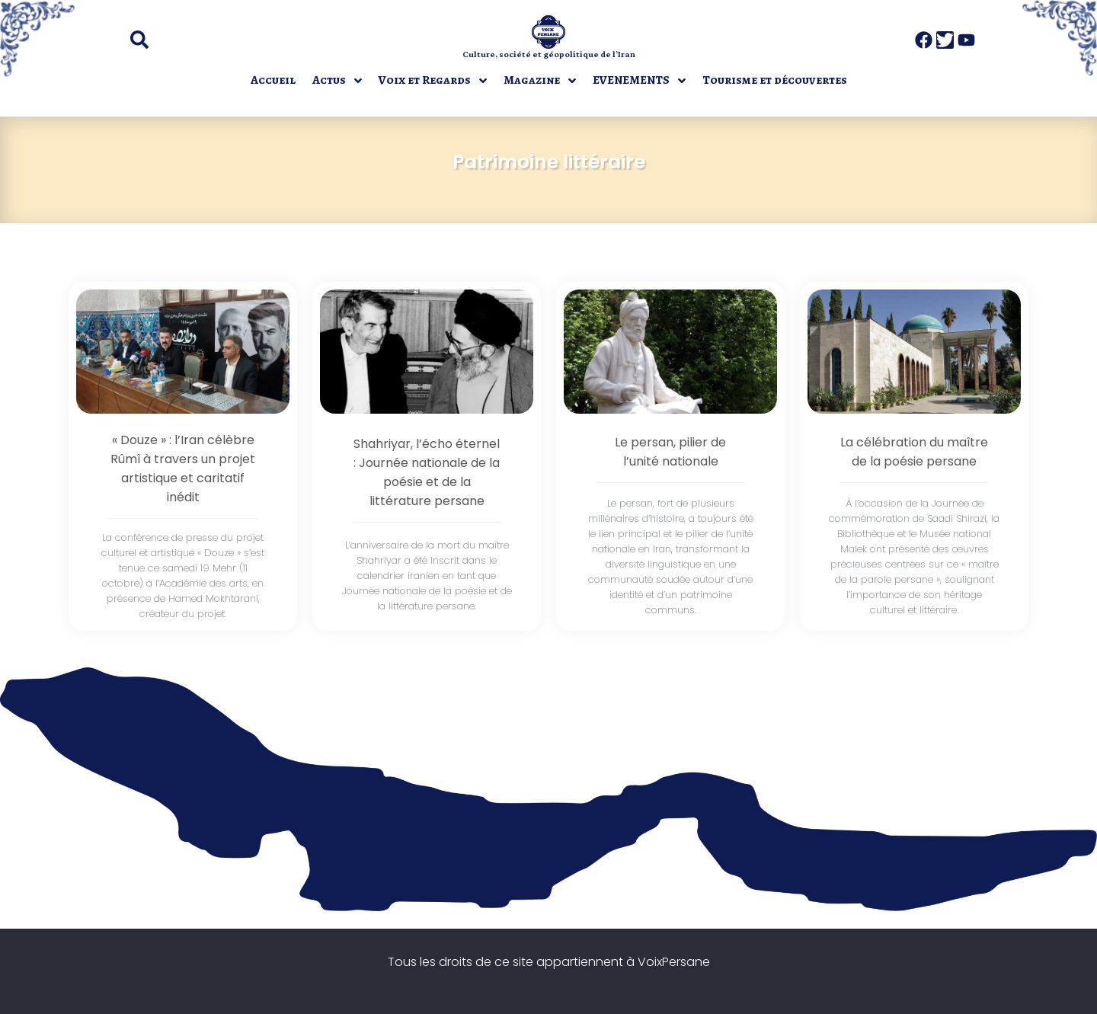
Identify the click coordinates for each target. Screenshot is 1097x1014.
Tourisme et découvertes (774, 80)
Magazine (532, 80)
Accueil (273, 80)
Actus (329, 80)
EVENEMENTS (631, 80)
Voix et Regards (425, 80)
